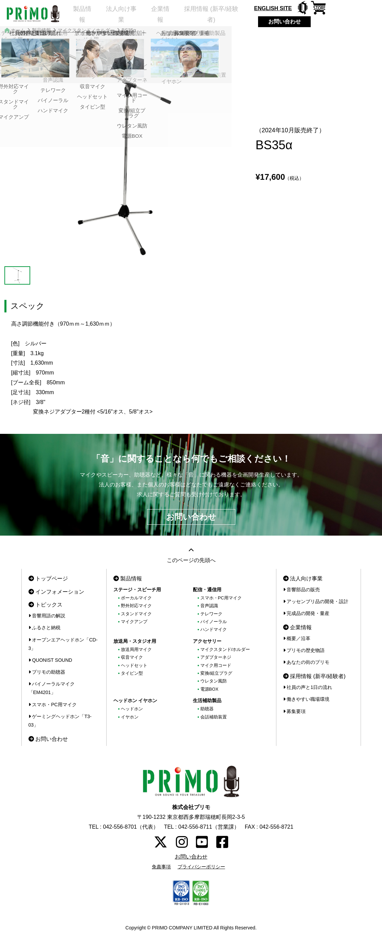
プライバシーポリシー (201, 866)
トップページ (48, 578)
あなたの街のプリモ (306, 662)
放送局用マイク (136, 649)
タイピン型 (132, 673)
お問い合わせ (295, 21)
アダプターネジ (215, 657)
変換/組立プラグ (216, 673)
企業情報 (167, 15)
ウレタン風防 (213, 681)
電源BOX (209, 689)
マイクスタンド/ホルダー (225, 649)
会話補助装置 (213, 716)
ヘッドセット (134, 665)
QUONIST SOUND (50, 660)
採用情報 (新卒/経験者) (221, 15)
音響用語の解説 (47, 615)
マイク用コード (215, 665)
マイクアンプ (134, 621)
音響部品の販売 (301, 589)
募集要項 (294, 711)
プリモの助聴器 (47, 672)
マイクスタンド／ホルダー (86, 30)
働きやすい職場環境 (306, 699)
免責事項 (161, 866)
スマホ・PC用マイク (53, 704)
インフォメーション (56, 592)
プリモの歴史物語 (304, 650)
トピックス (45, 605)
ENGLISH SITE (284, 8)
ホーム (18, 30)
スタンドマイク (136, 613)
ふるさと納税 (45, 627)
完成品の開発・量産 (306, 613)
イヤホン (130, 716)
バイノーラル (213, 621)
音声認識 (209, 605)
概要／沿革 (297, 638)
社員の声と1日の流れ (307, 687)
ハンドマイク (213, 629)
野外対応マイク (136, 605)
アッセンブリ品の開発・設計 (316, 601)
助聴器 (207, 708)
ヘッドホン (132, 708)
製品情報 (80, 15)
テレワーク (211, 613)
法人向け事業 (123, 15)
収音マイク (132, 657)
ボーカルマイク (136, 597)
